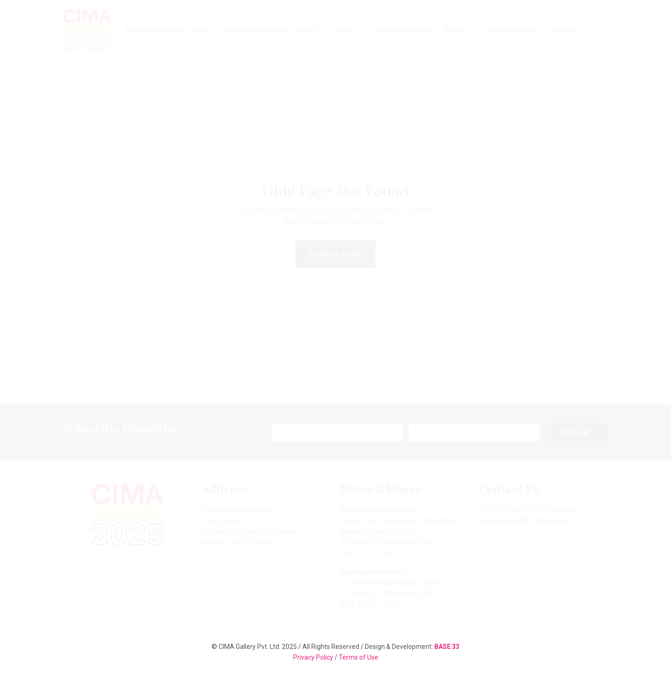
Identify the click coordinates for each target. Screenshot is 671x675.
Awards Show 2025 (153, 30)
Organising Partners (404, 30)
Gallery (563, 30)
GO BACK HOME (335, 254)
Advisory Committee (257, 30)
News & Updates (514, 30)
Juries (312, 30)
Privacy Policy (314, 657)
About (204, 30)
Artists (349, 30)
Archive (460, 30)
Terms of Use (358, 657)
